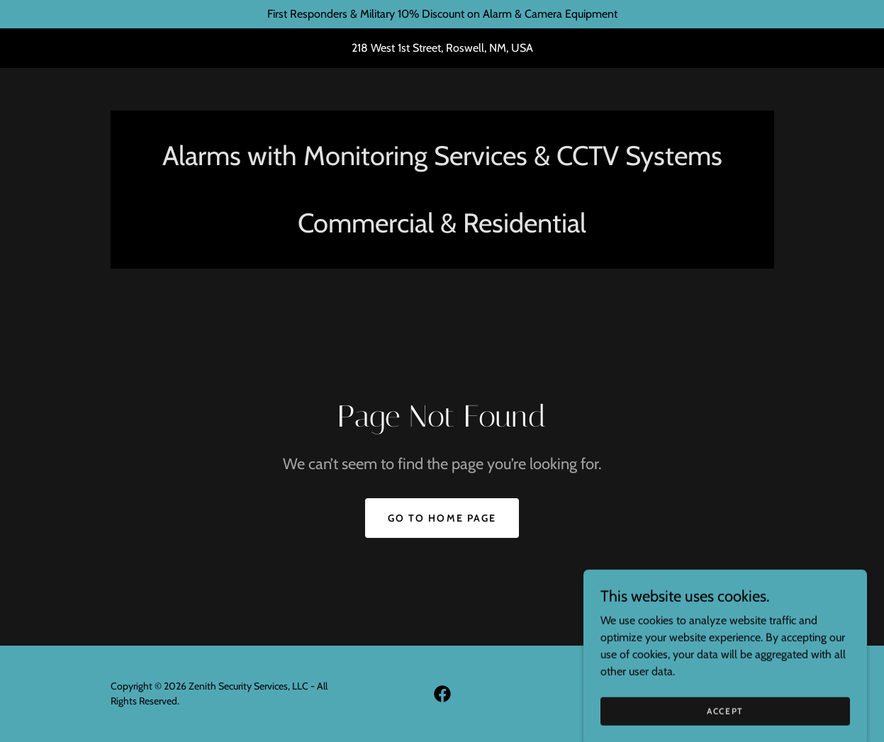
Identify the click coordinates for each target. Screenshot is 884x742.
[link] (442, 694)
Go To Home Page (442, 518)
